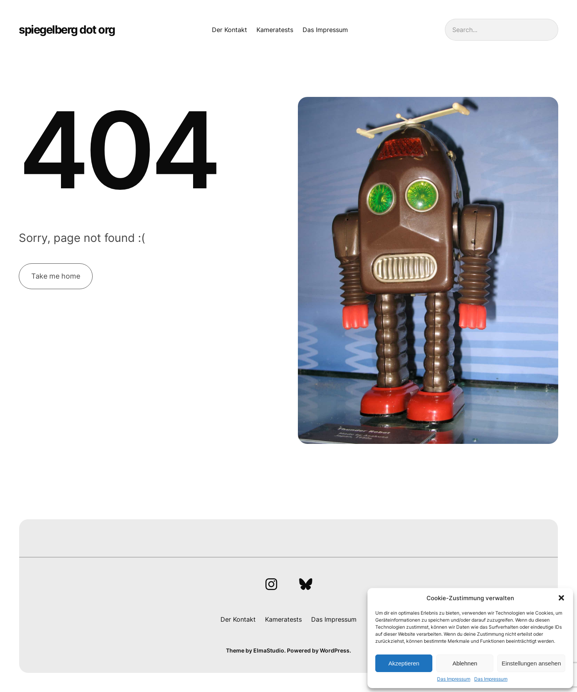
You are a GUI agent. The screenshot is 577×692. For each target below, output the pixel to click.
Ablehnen (464, 663)
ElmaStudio (268, 650)
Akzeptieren (403, 663)
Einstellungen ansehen (531, 663)
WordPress (334, 650)
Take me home (55, 276)
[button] (561, 598)
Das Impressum (453, 679)
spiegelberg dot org (67, 29)
